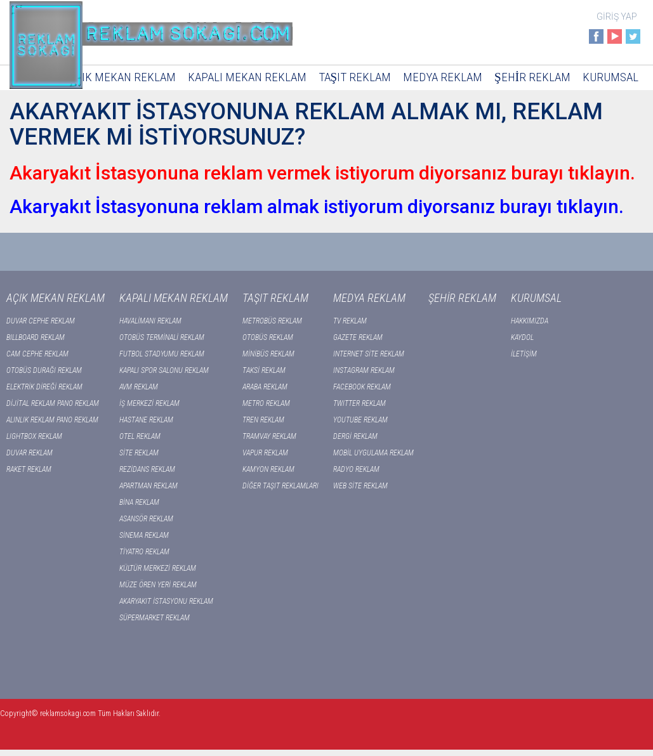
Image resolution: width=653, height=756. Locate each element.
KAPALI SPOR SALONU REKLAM (164, 370)
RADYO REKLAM (356, 469)
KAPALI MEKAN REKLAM (247, 77)
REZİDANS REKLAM (147, 469)
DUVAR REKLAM (29, 452)
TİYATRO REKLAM (144, 551)
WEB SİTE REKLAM (360, 485)
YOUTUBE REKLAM (360, 419)
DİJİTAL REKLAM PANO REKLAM (52, 403)
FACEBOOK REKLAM (362, 386)
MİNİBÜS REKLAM (268, 353)
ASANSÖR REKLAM (146, 518)
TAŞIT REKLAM (355, 77)
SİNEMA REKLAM (144, 535)
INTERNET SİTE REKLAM (368, 353)
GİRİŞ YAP (617, 16)
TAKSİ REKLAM (264, 370)
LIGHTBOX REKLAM (34, 436)
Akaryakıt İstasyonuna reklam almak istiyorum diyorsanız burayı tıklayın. (317, 206)
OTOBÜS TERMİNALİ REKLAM (161, 337)
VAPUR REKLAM (265, 452)
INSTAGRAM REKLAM (364, 370)
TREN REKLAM (263, 419)
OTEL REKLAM (140, 436)
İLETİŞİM (524, 353)
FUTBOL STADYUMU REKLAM (161, 353)
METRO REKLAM (266, 403)
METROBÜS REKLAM (272, 320)
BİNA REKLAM (139, 502)
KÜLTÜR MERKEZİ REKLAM (157, 568)
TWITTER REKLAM (359, 403)
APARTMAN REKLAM (148, 485)
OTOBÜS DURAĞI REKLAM (44, 370)
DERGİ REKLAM (355, 436)
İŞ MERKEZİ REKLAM (149, 403)
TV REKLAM (350, 320)
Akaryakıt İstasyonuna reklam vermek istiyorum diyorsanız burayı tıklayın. (322, 173)
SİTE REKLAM (139, 452)
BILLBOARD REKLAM (35, 337)
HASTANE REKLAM (146, 419)
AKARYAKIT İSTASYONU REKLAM (166, 601)
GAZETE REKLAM (358, 337)
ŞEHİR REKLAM (532, 77)
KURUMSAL (610, 77)
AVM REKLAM (138, 386)
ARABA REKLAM (264, 386)
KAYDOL (522, 337)
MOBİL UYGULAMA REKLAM (373, 452)
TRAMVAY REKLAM (269, 436)
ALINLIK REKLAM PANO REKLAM (52, 419)
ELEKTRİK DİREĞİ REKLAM (44, 386)
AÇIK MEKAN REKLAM (122, 77)
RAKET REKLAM (28, 469)
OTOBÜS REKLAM (267, 337)
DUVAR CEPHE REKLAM (40, 320)
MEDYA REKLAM (442, 77)
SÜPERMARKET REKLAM (154, 617)
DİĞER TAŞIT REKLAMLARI (280, 485)
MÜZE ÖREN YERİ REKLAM (158, 584)
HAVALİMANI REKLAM (150, 320)
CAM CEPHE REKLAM (37, 353)
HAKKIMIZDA (529, 320)
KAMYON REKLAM (268, 469)
